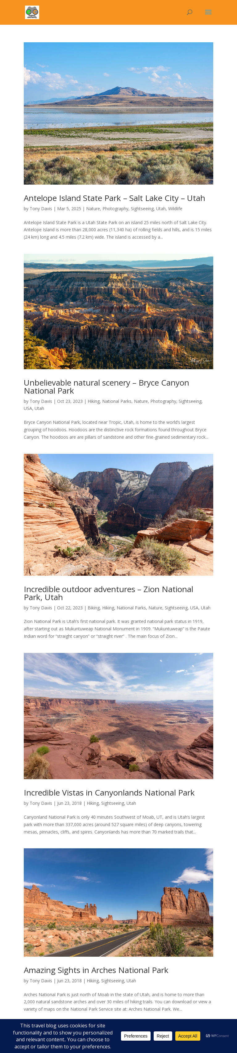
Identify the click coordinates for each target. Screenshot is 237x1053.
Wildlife (175, 208)
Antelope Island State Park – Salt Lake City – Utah (114, 197)
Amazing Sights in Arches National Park (96, 970)
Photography (115, 208)
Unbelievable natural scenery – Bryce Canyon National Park (106, 386)
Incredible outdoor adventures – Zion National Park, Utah (108, 593)
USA (28, 408)
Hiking (94, 401)
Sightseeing (142, 208)
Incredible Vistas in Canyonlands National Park (109, 792)
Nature (93, 208)
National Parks (116, 401)
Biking (94, 608)
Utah (161, 208)
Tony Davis (41, 208)
